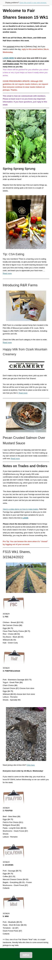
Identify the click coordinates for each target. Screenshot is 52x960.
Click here (31, 765)
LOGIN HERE (8, 58)
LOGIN (25, 518)
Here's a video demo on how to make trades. (21, 509)
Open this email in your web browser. (33, 3)
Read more (7, 273)
